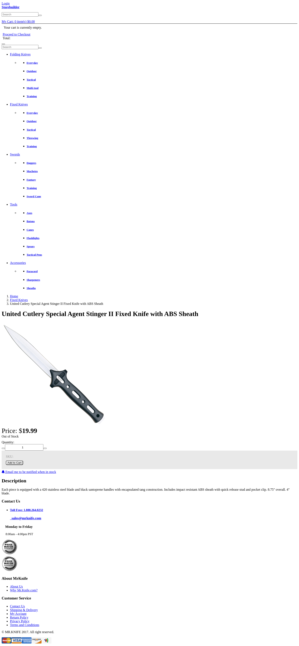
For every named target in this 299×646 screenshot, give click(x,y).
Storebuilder (11, 7)
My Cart (18, 21)
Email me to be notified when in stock (29, 472)
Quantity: (8, 442)
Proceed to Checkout (16, 34)
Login (6, 3)
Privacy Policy (19, 621)
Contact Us (17, 606)
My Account (18, 613)
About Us (16, 586)
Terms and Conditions (24, 625)
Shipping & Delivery (24, 610)
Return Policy (19, 617)
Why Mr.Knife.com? (24, 590)
